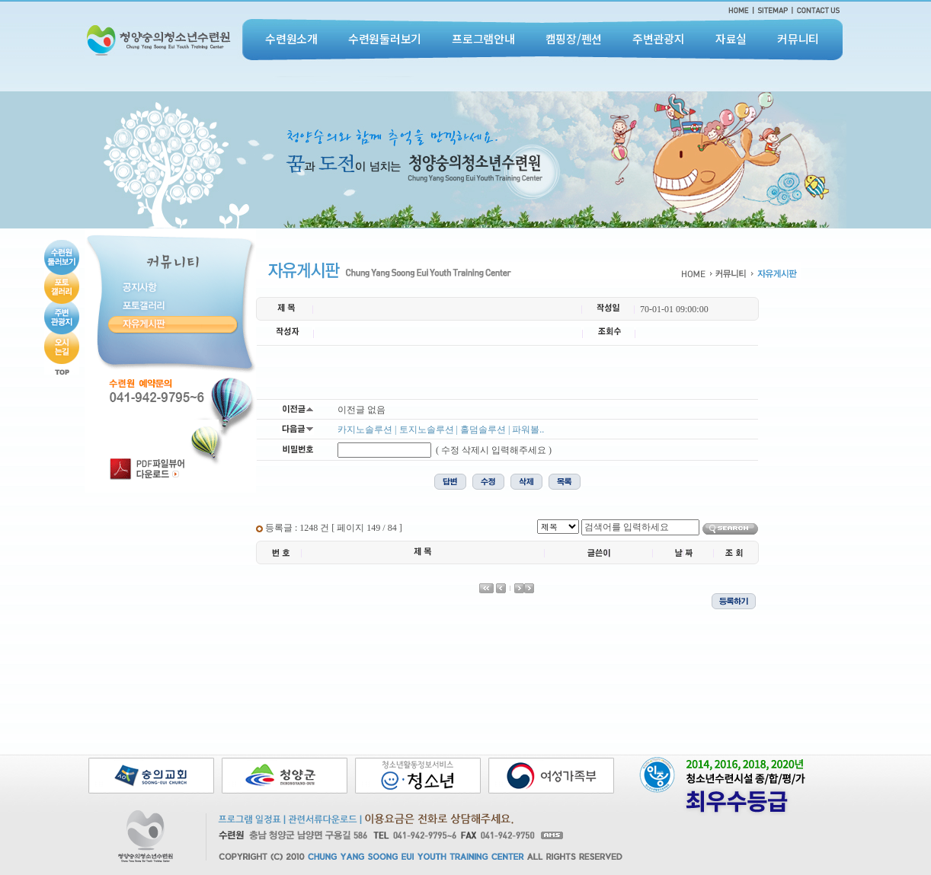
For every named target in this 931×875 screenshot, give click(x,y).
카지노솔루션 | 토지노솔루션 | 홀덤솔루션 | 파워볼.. (441, 429)
